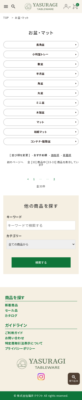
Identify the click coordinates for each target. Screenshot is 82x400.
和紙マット (40, 132)
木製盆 (40, 112)
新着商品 (11, 305)
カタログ (11, 315)
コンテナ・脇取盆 (40, 141)
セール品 (11, 310)
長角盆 (40, 44)
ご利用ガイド (14, 333)
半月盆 (40, 73)
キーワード (14, 217)
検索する (41, 262)
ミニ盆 (40, 102)
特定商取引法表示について (24, 343)
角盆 (40, 83)
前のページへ (15, 162)
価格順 (55, 155)
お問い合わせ (14, 338)
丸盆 (40, 93)
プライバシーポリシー (20, 348)
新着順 (67, 155)
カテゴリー (14, 236)
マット (40, 122)
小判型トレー (40, 54)
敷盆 (40, 64)
